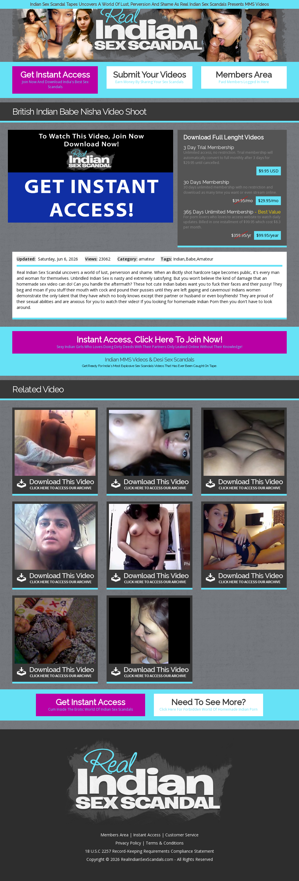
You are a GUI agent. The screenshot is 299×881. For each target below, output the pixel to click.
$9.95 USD (269, 171)
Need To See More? (208, 705)
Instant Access (147, 835)
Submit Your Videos (149, 77)
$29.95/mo (268, 200)
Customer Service (182, 835)
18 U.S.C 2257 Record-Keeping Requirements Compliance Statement (149, 851)
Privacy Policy (128, 843)
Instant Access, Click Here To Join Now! (149, 342)
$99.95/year (267, 235)
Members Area (244, 77)
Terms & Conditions (165, 843)
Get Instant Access (55, 79)
